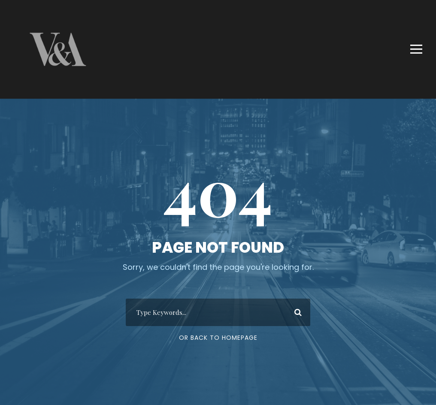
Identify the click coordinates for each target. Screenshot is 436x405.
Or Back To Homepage (218, 337)
